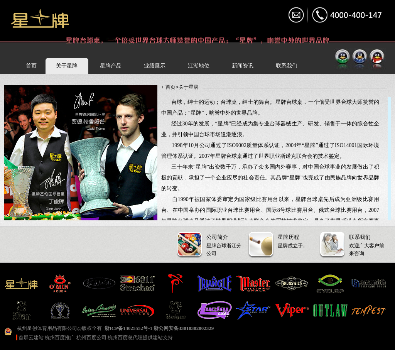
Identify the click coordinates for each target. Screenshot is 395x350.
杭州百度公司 (91, 337)
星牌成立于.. (282, 240)
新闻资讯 (242, 66)
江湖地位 (198, 66)
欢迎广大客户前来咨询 (354, 244)
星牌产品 (111, 66)
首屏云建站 (31, 337)
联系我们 (286, 66)
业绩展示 (154, 66)
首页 (31, 66)
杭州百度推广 (60, 337)
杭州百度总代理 (125, 337)
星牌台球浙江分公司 (211, 244)
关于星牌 (67, 66)
